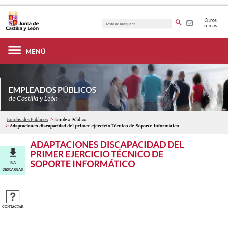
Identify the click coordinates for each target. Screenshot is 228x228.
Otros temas (210, 22)
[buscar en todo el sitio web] (179, 21)
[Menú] (27, 51)
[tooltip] (189, 22)
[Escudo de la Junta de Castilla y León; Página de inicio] (22, 30)
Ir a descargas (13, 166)
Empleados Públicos (27, 119)
